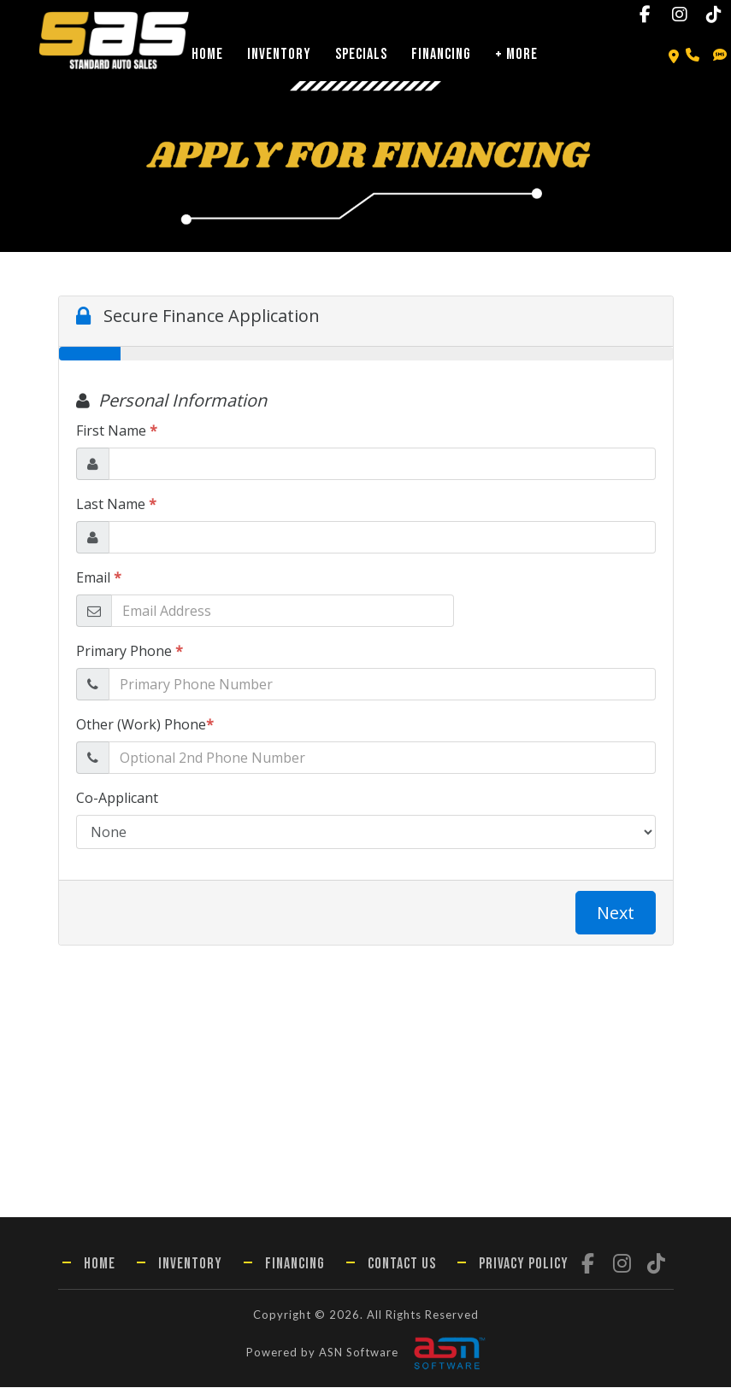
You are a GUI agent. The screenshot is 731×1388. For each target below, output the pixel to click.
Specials (361, 54)
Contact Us (402, 1264)
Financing (441, 54)
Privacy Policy (524, 1264)
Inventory (279, 54)
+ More (516, 54)
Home (207, 54)
